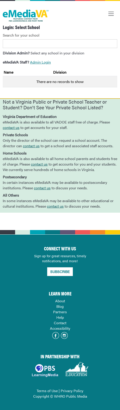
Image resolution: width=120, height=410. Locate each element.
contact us (11, 127)
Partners (60, 311)
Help (60, 317)
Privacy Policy (72, 390)
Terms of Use (47, 390)
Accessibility (60, 328)
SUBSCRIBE (60, 271)
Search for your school (21, 35)
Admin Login (40, 62)
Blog (60, 306)
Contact (60, 322)
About (60, 300)
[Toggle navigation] (111, 13)
